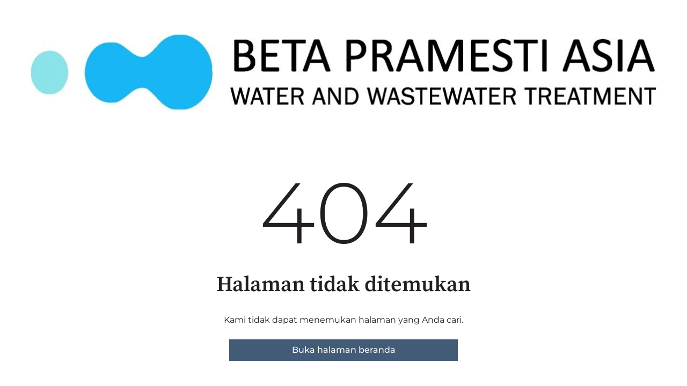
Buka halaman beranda (344, 350)
